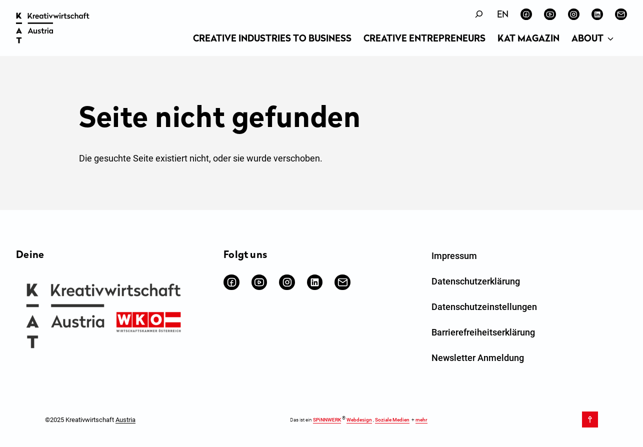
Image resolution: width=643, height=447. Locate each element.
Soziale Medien (392, 420)
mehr (422, 420)
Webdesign (359, 420)
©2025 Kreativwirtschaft (90, 420)
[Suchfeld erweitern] (479, 14)
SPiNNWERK (327, 420)
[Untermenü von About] (610, 39)
